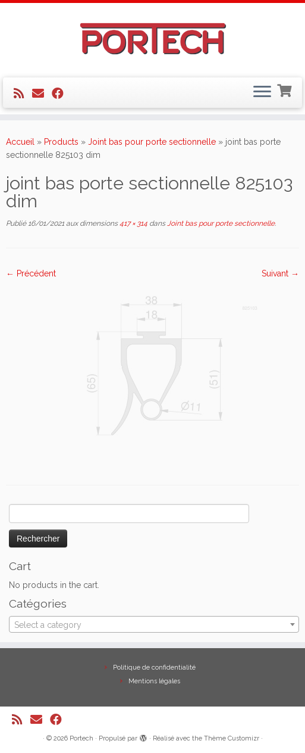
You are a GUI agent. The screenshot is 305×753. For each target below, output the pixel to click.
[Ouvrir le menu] (262, 93)
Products (61, 142)
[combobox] (154, 624)
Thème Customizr (231, 738)
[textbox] (154, 625)
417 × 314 (132, 223)
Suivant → (280, 273)
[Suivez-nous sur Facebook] (61, 93)
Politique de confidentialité (154, 667)
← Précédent (31, 273)
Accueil (20, 142)
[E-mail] (42, 93)
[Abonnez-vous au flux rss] (23, 93)
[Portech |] (152, 39)
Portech (81, 738)
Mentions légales (154, 681)
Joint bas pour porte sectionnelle (152, 142)
